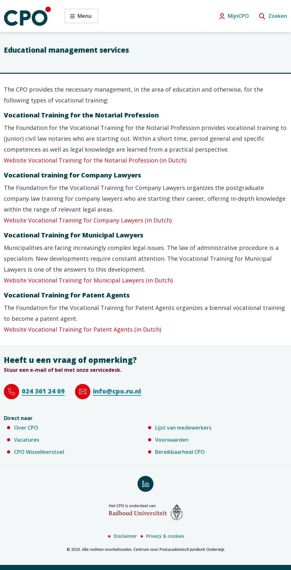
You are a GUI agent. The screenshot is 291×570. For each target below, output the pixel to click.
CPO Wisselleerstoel (39, 451)
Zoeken (277, 15)
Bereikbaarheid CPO (180, 451)
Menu (78, 17)
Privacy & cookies (165, 536)
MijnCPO (238, 15)
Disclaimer (125, 536)
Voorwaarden (172, 439)
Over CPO (26, 427)
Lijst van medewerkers (183, 427)
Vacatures (26, 439)
